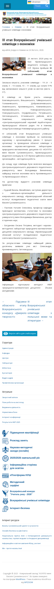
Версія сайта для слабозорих (20, 333)
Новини (18, 27)
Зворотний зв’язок (10, 397)
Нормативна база (9, 412)
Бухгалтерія (7, 373)
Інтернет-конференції (11, 417)
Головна (6, 27)
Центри (5, 358)
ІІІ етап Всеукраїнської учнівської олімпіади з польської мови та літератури (40, 311)
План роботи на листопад (13, 402)
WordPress (20, 579)
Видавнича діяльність (11, 407)
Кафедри (6, 353)
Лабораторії (7, 363)
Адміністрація (7, 348)
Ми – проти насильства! (12, 548)
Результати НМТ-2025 (11, 422)
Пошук (47, 5)
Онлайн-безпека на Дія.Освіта (14, 531)
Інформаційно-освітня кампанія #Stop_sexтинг (21, 543)
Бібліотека (6, 368)
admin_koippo (11, 50)
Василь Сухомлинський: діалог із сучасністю (20, 526)
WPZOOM (28, 582)
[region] (27, 20)
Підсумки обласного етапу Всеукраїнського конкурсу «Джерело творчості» (14, 309)
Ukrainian (34, 2)
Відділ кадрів (7, 378)
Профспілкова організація (13, 383)
